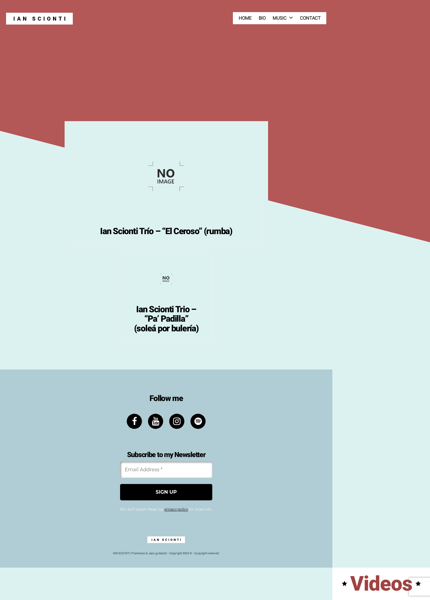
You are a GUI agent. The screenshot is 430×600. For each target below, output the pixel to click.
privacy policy (176, 509)
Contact (310, 18)
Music (280, 18)
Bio (262, 18)
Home (245, 18)
